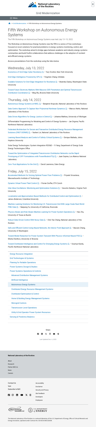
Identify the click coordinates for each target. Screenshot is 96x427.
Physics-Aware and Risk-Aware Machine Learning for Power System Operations (40, 212)
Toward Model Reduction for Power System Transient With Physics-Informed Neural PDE (44, 236)
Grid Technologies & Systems (22, 258)
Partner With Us (13, 367)
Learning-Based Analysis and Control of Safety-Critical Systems (34, 137)
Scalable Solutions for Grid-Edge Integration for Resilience (31, 82)
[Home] (10, 23)
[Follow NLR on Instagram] (13, 395)
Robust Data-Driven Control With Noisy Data (25, 220)
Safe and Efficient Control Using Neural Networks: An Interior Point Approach (38, 228)
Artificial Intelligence (19, 280)
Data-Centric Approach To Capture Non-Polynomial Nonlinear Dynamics (36, 109)
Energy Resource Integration (21, 254)
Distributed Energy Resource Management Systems (32, 289)
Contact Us (12, 383)
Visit (9, 386)
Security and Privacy (42, 390)
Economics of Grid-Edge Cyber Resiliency (25, 72)
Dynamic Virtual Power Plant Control (22, 183)
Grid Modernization (48, 13)
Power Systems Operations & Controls (25, 271)
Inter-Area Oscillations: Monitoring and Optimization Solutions (33, 188)
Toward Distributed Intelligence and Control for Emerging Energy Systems (37, 244)
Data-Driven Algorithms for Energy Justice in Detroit (29, 117)
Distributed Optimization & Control (25, 294)
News (10, 370)
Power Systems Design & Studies (23, 267)
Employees (39, 400)
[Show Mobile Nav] (13, 18)
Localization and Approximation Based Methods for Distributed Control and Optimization (43, 196)
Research (11, 364)
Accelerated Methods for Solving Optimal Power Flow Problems (34, 175)
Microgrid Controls (18, 303)
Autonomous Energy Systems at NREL (23, 104)
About (10, 361)
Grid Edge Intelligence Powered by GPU (24, 77)
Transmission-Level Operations (24, 308)
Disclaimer (39, 386)
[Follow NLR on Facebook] (9, 395)
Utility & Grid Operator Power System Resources (30, 312)
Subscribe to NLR (14, 389)
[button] (92, 4)
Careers (10, 373)
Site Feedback (40, 393)
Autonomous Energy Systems (23, 284)
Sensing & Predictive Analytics (22, 317)
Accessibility (40, 383)
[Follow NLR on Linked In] (17, 395)
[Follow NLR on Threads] (30, 395)
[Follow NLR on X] (26, 395)
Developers (39, 397)
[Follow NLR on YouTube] (22, 395)
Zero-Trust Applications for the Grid (22, 164)
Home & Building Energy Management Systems (30, 298)
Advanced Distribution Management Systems (29, 275)
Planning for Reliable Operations (23, 262)
